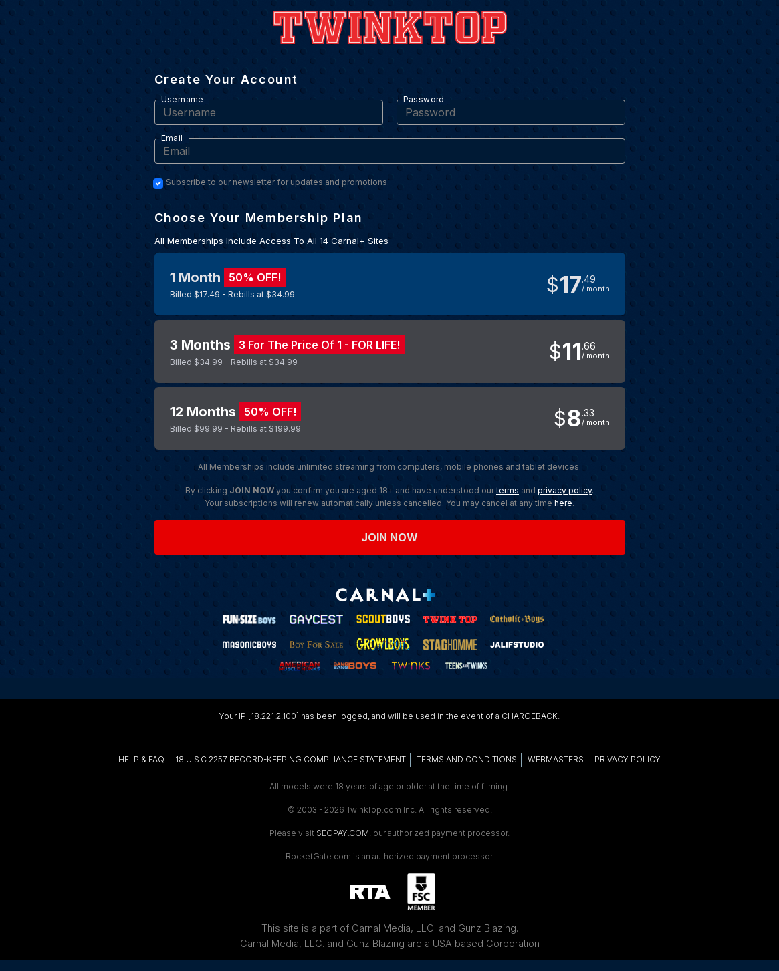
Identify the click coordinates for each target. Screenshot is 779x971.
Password (424, 99)
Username (182, 99)
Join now (390, 537)
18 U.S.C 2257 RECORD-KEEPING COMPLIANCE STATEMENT (290, 759)
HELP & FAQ (141, 759)
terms (507, 490)
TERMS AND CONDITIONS (467, 759)
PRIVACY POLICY (627, 759)
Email (172, 138)
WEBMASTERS (556, 759)
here (563, 503)
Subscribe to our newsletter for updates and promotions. (277, 182)
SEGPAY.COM (342, 833)
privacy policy (565, 490)
